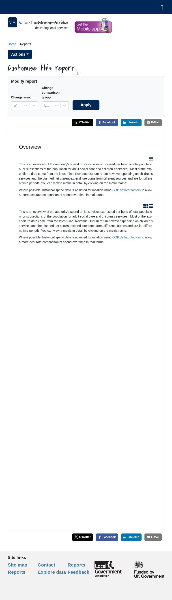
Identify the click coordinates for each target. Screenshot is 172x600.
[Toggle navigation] (162, 7)
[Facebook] (107, 122)
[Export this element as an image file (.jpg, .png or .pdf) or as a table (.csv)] (150, 159)
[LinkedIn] (131, 122)
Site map (18, 564)
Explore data (52, 572)
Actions (18, 54)
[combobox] (14, 105)
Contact (46, 564)
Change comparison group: (51, 92)
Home (12, 44)
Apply (86, 105)
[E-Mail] (153, 122)
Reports (76, 564)
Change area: (21, 97)
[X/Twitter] (82, 122)
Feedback (78, 572)
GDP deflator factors (126, 190)
